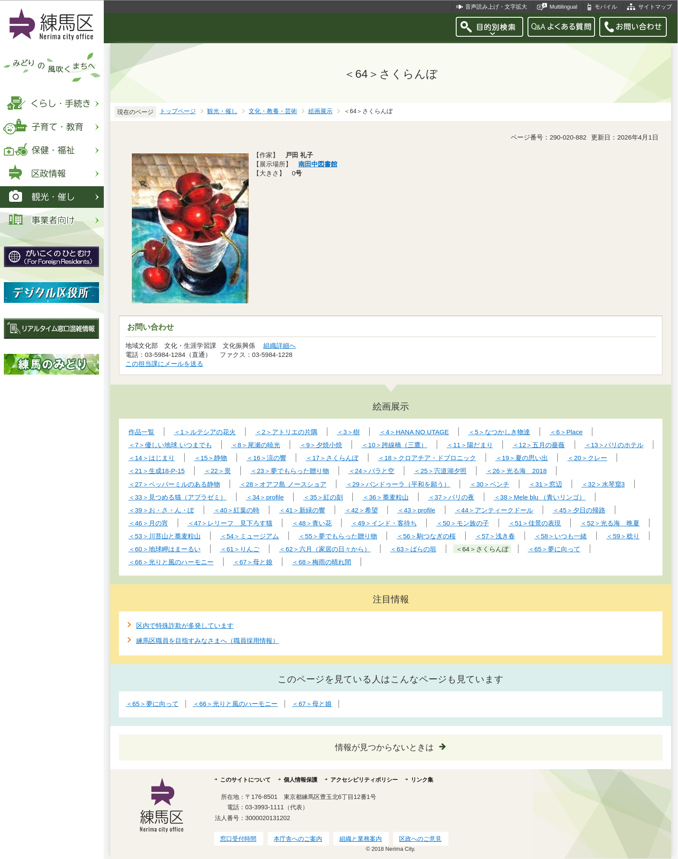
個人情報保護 (300, 779)
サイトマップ (655, 6)
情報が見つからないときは (384, 747)
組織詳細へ (279, 345)
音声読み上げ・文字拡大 (496, 6)
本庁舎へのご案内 (298, 838)
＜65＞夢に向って (152, 703)
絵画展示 (320, 111)
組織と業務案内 (360, 838)
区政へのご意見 (420, 838)
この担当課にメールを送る (164, 363)
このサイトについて (245, 779)
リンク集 (422, 779)
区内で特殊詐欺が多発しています (184, 625)
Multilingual (563, 6)
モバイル (606, 6)
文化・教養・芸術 (273, 111)
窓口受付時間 (238, 838)
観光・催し (222, 111)
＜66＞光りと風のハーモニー (235, 703)
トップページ (178, 111)
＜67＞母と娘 (312, 703)
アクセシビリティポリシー (364, 779)
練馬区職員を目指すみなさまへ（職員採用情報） (207, 640)
